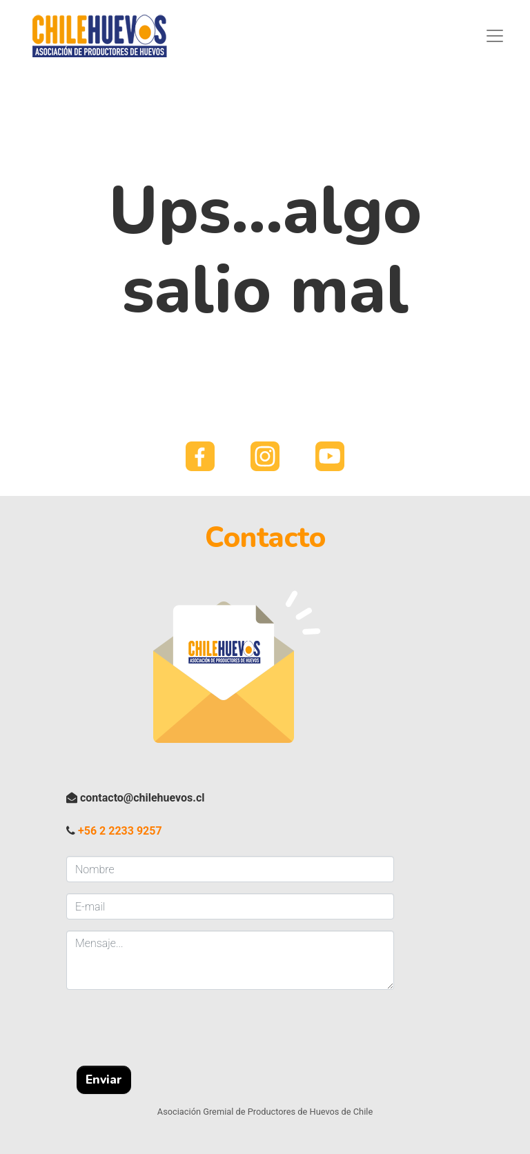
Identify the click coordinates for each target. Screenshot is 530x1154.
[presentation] (171, 1028)
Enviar (104, 1079)
